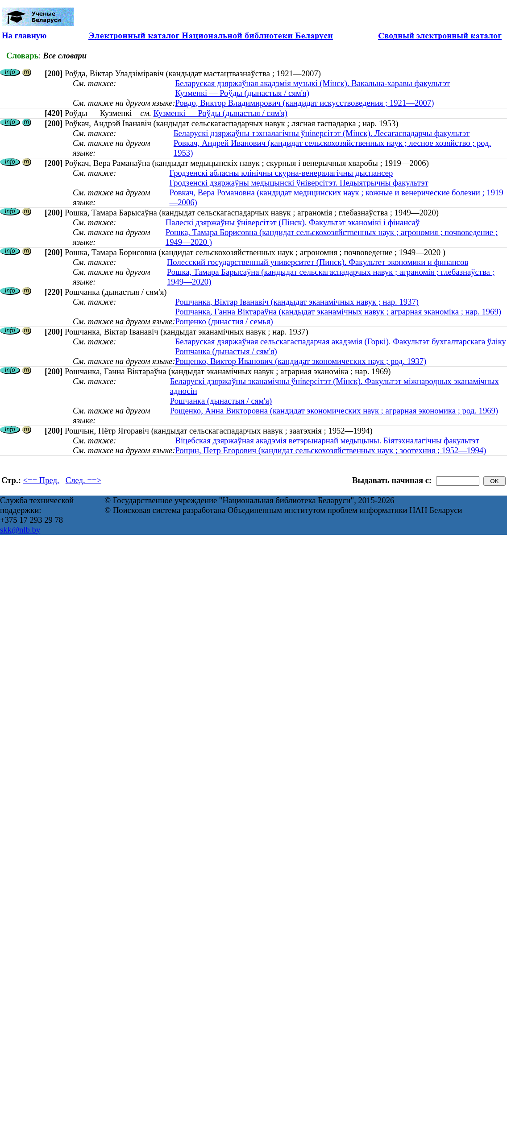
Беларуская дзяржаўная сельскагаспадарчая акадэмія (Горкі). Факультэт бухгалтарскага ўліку (340, 341)
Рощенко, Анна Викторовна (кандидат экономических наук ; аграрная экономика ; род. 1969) (334, 410)
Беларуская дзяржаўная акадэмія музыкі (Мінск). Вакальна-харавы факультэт (312, 83)
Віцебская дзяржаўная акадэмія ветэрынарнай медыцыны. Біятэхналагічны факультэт (327, 440)
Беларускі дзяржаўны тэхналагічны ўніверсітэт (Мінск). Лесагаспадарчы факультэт (322, 133)
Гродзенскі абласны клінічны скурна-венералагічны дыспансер (281, 173)
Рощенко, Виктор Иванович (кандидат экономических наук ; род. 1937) (300, 361)
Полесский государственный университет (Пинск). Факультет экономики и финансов (317, 262)
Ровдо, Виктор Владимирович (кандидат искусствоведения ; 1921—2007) (304, 102)
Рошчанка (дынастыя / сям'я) (226, 351)
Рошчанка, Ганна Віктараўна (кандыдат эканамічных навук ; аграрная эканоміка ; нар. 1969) (338, 311)
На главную (24, 35)
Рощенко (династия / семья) (224, 321)
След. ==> (83, 480)
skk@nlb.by (20, 529)
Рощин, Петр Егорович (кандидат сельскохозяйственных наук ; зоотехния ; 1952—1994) (330, 450)
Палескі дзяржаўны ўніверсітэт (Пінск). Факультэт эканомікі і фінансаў (293, 222)
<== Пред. (41, 480)
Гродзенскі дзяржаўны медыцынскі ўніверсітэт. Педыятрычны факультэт (299, 182)
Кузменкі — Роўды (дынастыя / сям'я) (242, 93)
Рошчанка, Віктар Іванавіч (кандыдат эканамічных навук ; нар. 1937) (297, 301)
